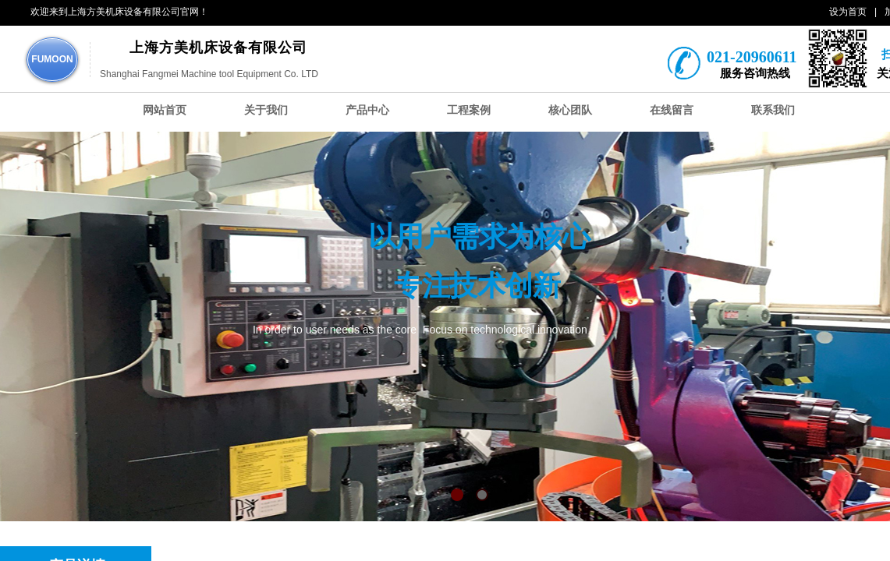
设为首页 (848, 11)
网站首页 (164, 110)
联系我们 (773, 110)
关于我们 (266, 110)
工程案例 (469, 110)
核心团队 (570, 110)
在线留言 (671, 110)
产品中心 (367, 110)
